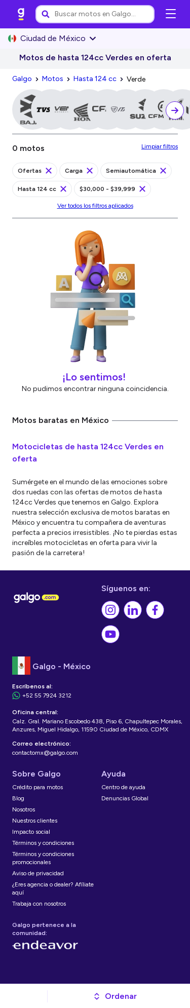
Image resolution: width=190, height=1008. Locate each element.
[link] (21, 14)
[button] (115, 996)
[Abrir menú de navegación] (171, 14)
